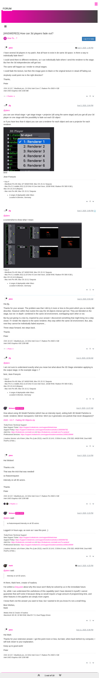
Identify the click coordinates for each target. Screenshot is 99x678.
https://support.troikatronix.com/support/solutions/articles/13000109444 (47, 432)
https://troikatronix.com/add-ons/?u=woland (53, 429)
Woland (12, 406)
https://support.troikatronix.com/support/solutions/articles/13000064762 (41, 427)
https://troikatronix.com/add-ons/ (23, 429)
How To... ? (12, 35)
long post (19, 584)
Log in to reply (89, 36)
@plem (6, 107)
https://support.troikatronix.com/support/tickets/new (38, 425)
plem (11, 45)
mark (11, 563)
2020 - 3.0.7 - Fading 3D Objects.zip (19, 417)
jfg (10, 103)
